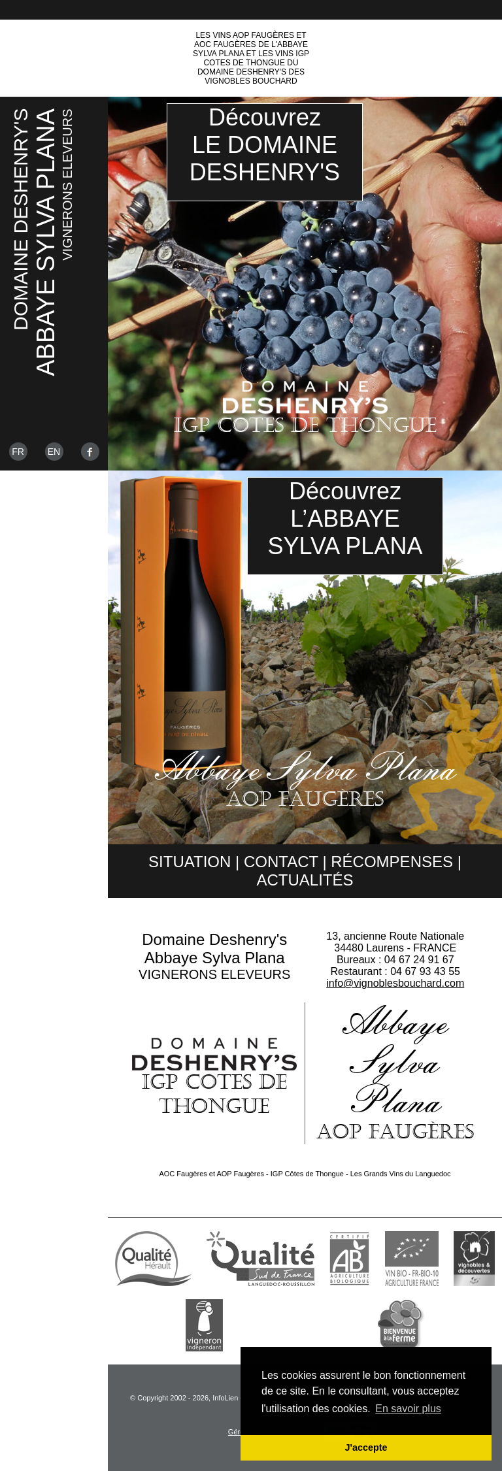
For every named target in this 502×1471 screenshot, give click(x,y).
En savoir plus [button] (408, 1408)
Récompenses (392, 861)
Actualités (304, 880)
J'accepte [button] (365, 1447)
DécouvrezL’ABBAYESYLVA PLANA (345, 518)
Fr (18, 451)
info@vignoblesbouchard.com (395, 983)
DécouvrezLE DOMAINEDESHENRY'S (265, 145)
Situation (189, 861)
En (54, 451)
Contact (281, 861)
